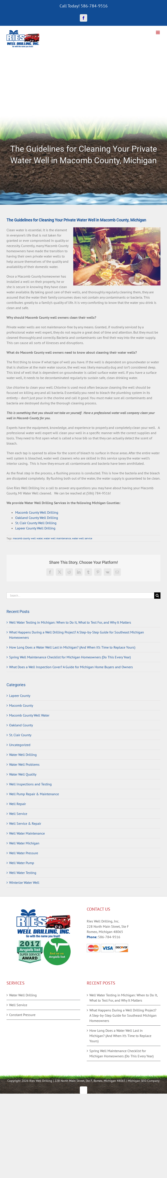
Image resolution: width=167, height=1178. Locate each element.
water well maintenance (57, 538)
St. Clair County (20, 735)
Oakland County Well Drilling (36, 517)
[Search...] (80, 595)
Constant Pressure (22, 1015)
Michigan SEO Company (144, 1081)
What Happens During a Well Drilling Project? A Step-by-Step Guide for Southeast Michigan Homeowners (123, 1015)
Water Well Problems (24, 764)
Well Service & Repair (25, 823)
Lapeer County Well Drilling (35, 528)
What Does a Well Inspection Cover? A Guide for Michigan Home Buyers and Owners (71, 667)
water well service (82, 538)
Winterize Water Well (24, 882)
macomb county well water (28, 538)
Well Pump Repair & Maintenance (34, 794)
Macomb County (21, 705)
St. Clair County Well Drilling (36, 523)
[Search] (157, 595)
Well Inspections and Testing (30, 784)
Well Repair (17, 804)
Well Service (18, 813)
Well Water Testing (22, 872)
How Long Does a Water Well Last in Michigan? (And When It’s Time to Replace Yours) (72, 647)
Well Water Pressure (23, 853)
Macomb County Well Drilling (36, 512)
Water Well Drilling (23, 754)
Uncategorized (19, 745)
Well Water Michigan (24, 843)
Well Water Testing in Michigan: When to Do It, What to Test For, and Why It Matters (70, 622)
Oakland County (21, 725)
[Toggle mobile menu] (158, 32)
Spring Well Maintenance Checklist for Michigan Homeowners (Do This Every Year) (70, 657)
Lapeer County (19, 695)
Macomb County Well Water (29, 715)
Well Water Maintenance (27, 833)
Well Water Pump (21, 863)
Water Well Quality (22, 774)
